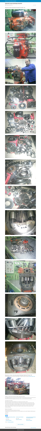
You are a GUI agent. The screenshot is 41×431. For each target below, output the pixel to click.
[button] (5, 415)
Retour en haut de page (33, 427)
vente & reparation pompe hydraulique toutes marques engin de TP (31, 417)
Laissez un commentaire (20, 424)
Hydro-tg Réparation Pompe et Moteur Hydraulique (10, 417)
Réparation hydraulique (8, 420)
